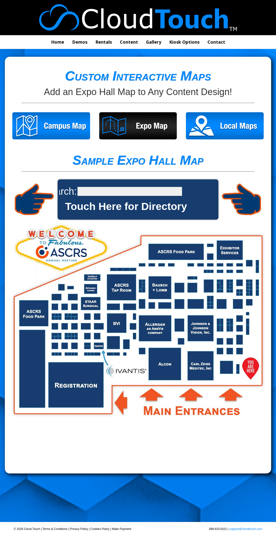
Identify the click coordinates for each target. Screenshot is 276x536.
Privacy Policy (79, 529)
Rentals (103, 42)
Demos (79, 42)
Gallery (153, 42)
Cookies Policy (100, 529)
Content (129, 42)
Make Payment (121, 529)
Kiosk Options (184, 42)
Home (57, 42)
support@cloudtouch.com (245, 529)
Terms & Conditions (55, 529)
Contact (216, 42)
